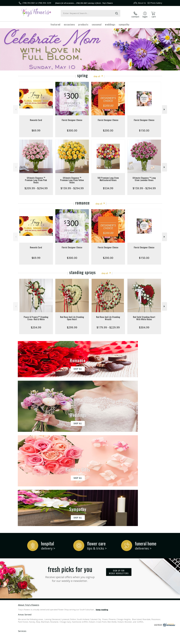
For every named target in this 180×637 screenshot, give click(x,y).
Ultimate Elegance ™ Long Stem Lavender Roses (144, 176)
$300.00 (72, 128)
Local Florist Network (142, 634)
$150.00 (144, 128)
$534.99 (108, 186)
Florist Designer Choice (72, 117)
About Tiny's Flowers (28, 508)
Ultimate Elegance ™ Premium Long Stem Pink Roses (36, 177)
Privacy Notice (125, 634)
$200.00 (108, 128)
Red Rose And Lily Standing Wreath (108, 315)
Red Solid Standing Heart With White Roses (144, 315)
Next (164, 107)
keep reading (102, 513)
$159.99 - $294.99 (72, 186)
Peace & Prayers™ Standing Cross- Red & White (36, 315)
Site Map (156, 634)
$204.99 (36, 325)
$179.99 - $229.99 (108, 325)
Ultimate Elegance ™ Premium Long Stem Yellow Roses (72, 177)
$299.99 (72, 325)
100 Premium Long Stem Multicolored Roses (108, 176)
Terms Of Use (112, 634)
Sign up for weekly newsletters (119, 475)
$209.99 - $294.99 (36, 186)
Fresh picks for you (70, 476)
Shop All (96, 73)
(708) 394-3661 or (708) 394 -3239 (36, 3)
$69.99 (36, 128)
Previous (15, 107)
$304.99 (144, 325)
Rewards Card (36, 117)
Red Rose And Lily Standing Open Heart (72, 315)
